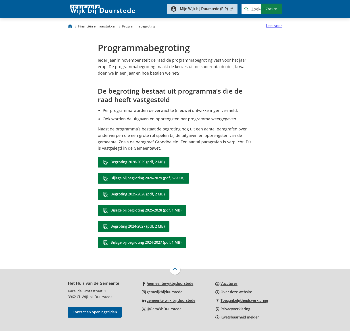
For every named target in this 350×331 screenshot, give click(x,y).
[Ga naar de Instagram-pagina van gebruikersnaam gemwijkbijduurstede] (162, 291)
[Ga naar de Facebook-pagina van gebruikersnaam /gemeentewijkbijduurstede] (168, 283)
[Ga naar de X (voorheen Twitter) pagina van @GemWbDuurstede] (162, 308)
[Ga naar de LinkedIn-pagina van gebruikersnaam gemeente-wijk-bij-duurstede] (169, 300)
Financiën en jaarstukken (97, 26)
